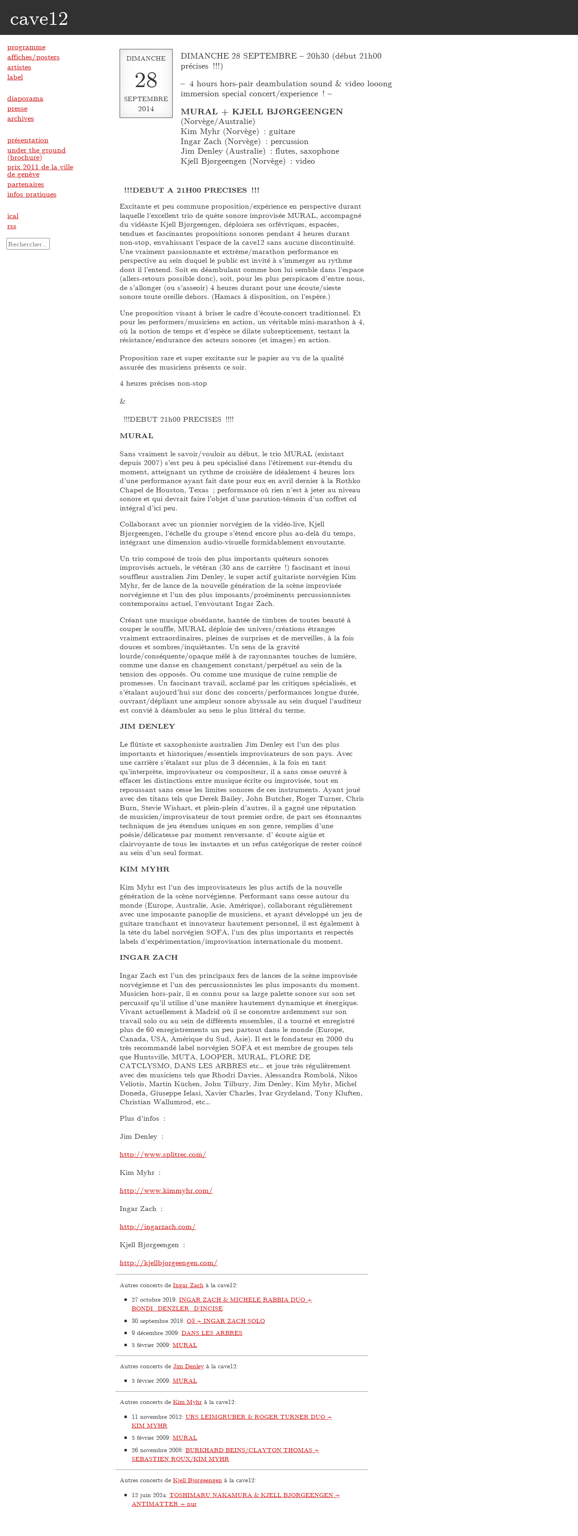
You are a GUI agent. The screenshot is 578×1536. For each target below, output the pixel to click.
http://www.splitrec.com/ (163, 1154)
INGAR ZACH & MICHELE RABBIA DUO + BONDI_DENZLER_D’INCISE (222, 1304)
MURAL (185, 1344)
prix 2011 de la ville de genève (40, 170)
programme (26, 46)
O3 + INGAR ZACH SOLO (226, 1320)
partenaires (25, 184)
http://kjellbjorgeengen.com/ (169, 1262)
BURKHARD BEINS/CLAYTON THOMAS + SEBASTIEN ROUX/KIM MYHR (225, 1454)
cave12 (39, 17)
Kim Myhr (187, 1401)
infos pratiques (32, 194)
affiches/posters (33, 56)
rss (11, 225)
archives (20, 118)
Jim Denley (188, 1365)
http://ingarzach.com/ (158, 1226)
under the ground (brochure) (36, 153)
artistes (19, 66)
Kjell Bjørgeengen (197, 1479)
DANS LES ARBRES (211, 1332)
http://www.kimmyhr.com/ (166, 1190)
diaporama (25, 98)
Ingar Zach (188, 1284)
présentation (28, 139)
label (15, 76)
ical (12, 215)
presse (17, 108)
